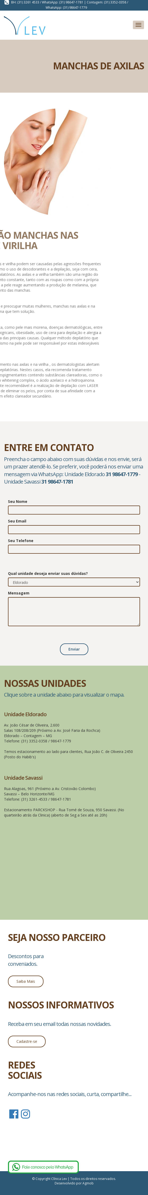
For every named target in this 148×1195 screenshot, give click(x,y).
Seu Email (17, 521)
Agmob (88, 1183)
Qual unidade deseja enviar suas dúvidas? (48, 573)
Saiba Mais (25, 981)
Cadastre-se (26, 1041)
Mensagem (18, 593)
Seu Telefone (20, 540)
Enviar (74, 649)
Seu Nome (17, 501)
